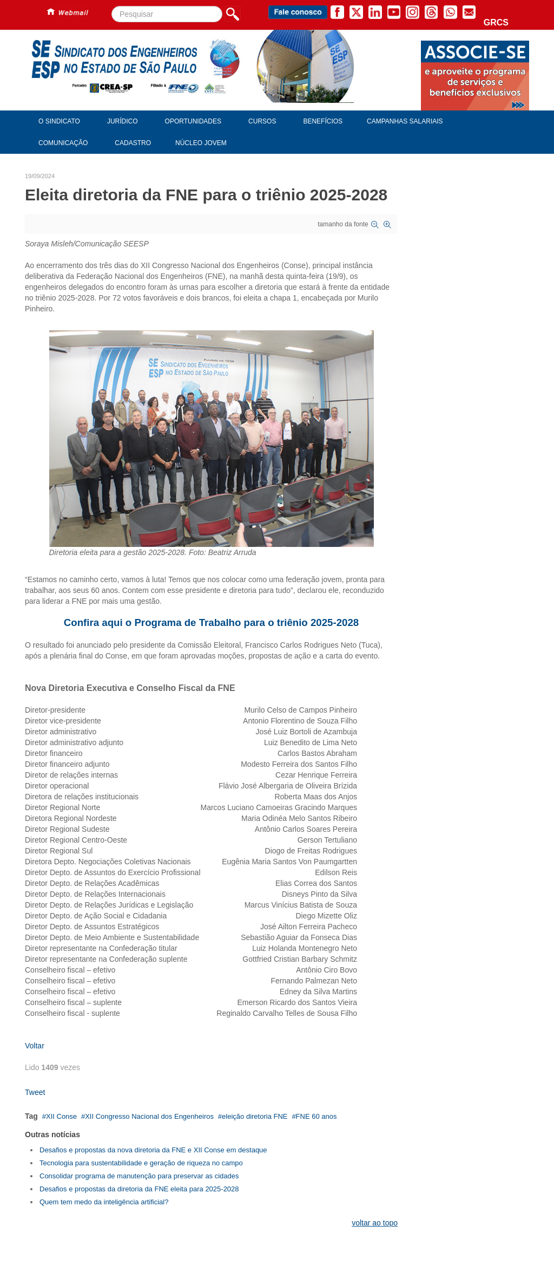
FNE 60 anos (316, 1116)
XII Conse (61, 1116)
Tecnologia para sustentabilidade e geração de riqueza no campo (141, 1163)
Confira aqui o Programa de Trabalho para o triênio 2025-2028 (211, 622)
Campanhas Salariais (405, 121)
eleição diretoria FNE (254, 1116)
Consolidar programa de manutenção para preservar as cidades (139, 1176)
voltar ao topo (375, 1222)
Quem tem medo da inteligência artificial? (103, 1202)
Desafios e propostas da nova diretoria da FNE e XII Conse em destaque (153, 1150)
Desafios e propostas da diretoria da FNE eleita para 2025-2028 (139, 1189)
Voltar (34, 1045)
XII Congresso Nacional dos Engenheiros (149, 1116)
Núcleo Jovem (201, 143)
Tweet (35, 1092)
